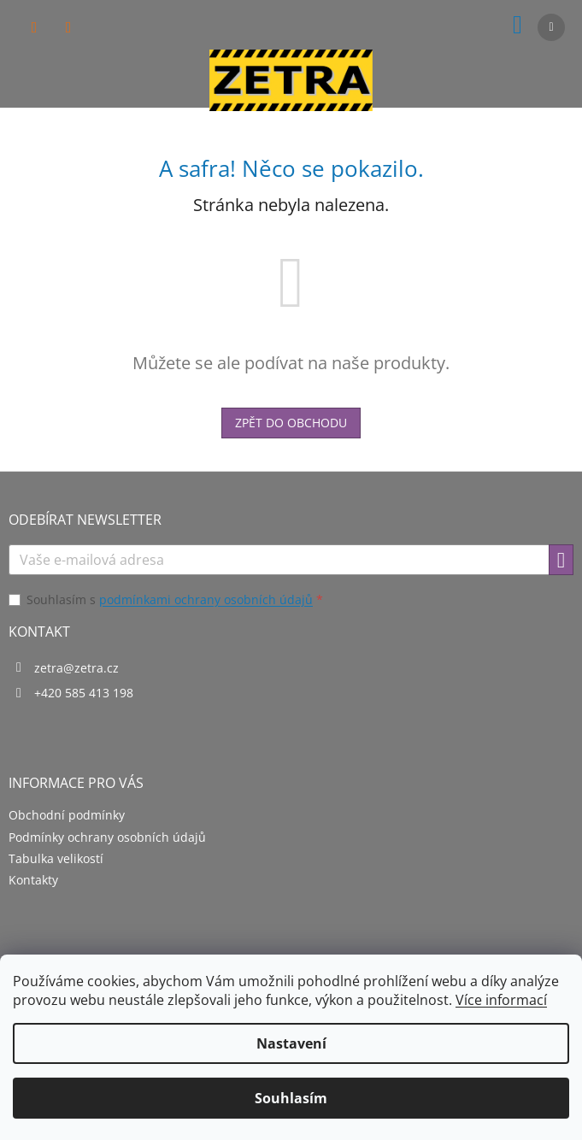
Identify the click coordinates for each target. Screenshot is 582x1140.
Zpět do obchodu (291, 422)
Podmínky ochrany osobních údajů (107, 837)
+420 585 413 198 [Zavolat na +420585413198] (83, 693)
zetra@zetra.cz (76, 668)
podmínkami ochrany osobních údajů (206, 599)
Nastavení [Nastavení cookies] (291, 1043)
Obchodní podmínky (67, 815)
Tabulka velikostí (56, 858)
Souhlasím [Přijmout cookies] (291, 1098)
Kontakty (33, 880)
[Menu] (551, 27)
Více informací (501, 999)
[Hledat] (34, 27)
